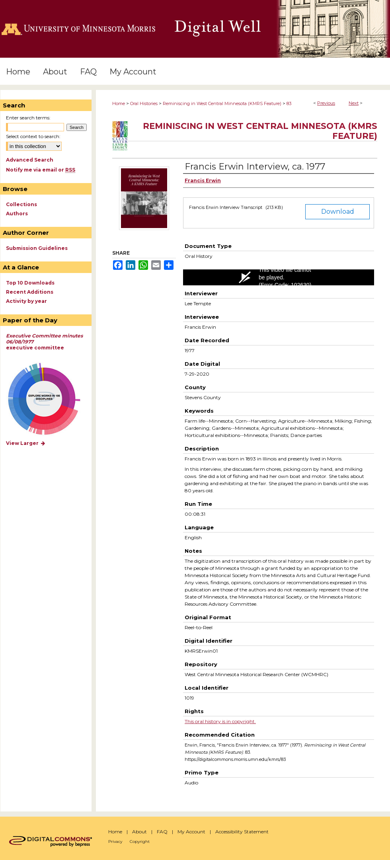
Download (337, 211)
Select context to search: (33, 136)
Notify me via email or (40, 170)
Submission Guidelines (37, 248)
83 (289, 103)
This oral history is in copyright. (220, 721)
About (139, 832)
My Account (191, 832)
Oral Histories (144, 103)
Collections (21, 204)
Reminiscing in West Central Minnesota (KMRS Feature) (222, 103)
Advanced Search (29, 160)
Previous (326, 103)
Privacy (115, 841)
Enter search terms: (28, 118)
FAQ (162, 832)
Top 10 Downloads (30, 283)
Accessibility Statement (242, 832)
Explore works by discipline (49, 399)
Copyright (140, 841)
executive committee (44, 342)
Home (118, 103)
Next (354, 103)
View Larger (26, 443)
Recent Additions (29, 292)
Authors (17, 213)
